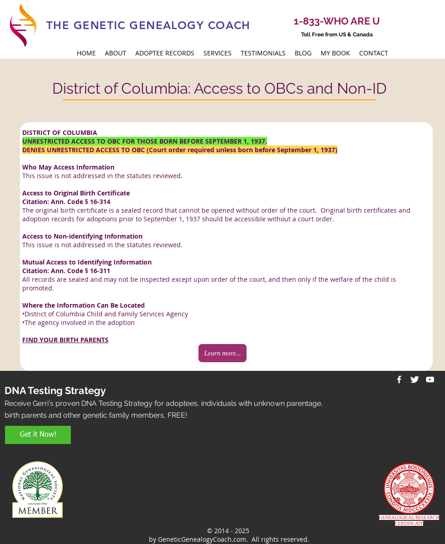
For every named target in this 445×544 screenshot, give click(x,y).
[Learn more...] (222, 353)
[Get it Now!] (38, 435)
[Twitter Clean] (415, 379)
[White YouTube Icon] (430, 379)
